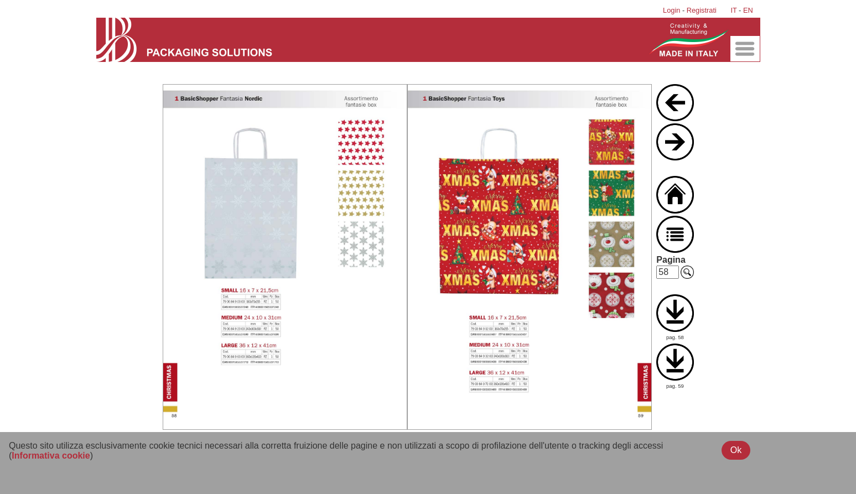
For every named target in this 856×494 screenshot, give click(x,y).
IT (733, 10)
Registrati (702, 10)
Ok (735, 450)
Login (671, 10)
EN (748, 10)
